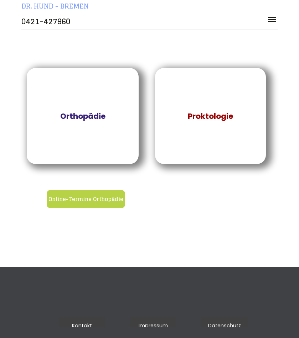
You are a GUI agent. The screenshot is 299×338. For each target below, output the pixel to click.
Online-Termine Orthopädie (85, 199)
